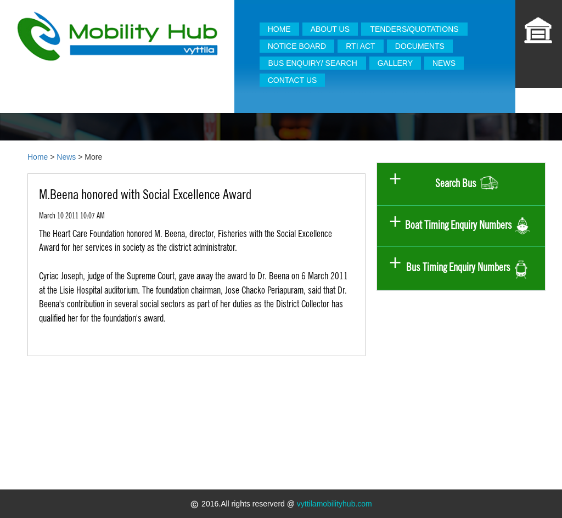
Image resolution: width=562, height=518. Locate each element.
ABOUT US (330, 29)
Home (37, 157)
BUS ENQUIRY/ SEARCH (312, 63)
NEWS (444, 63)
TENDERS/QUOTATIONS (414, 29)
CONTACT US (292, 80)
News (66, 157)
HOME (279, 29)
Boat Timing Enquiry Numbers (468, 226)
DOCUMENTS (420, 46)
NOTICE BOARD (297, 46)
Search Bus (468, 184)
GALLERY (395, 63)
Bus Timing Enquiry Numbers (467, 268)
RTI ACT (360, 46)
